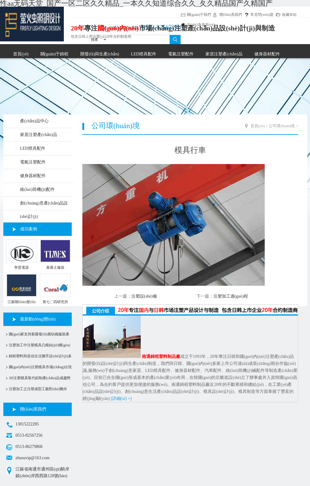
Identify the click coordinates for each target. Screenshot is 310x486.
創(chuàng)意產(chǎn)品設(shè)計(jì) (44, 205)
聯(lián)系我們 (230, 14)
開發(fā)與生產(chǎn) (99, 54)
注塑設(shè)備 (144, 296)
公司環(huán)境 (282, 126)
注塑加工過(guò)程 (230, 296)
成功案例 (28, 229)
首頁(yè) (21, 54)
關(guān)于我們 (199, 14)
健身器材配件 (267, 54)
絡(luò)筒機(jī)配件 (37, 189)
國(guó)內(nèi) (118, 28)
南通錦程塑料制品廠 (161, 356)
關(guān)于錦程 (54, 54)
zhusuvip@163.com (32, 458)
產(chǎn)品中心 (34, 121)
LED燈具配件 (143, 54)
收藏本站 (289, 14)
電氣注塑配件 (181, 54)
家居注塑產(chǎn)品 (224, 54)
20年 (77, 28)
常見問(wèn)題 (262, 14)
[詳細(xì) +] (121, 398)
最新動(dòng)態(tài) (38, 319)
